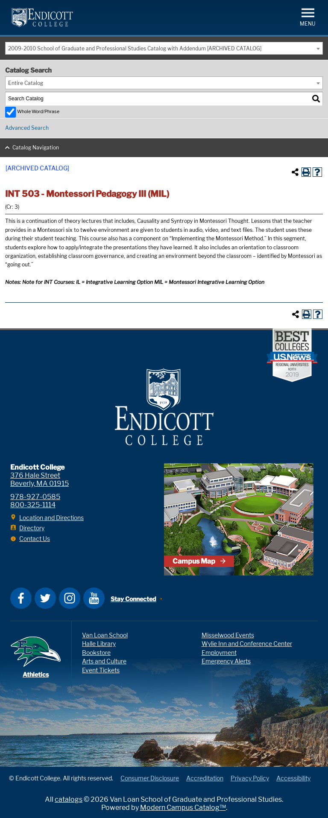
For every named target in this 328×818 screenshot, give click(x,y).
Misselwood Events (228, 635)
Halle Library (99, 643)
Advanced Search (27, 128)
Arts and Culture (104, 661)
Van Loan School (105, 635)
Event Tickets (101, 670)
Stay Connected (133, 598)
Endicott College (42, 17)
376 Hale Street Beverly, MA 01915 (39, 479)
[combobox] (164, 48)
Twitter (45, 598)
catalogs (68, 799)
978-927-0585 (35, 497)
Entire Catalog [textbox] (25, 83)
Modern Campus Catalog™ (183, 807)
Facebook (21, 598)
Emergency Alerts (226, 661)
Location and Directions (51, 517)
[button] (308, 16)
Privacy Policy (250, 778)
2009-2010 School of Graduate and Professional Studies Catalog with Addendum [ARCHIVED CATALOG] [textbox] (134, 48)
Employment (219, 652)
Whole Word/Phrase (38, 111)
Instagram (69, 598)
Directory (31, 528)
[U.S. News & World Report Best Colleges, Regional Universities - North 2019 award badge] (292, 356)
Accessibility (293, 778)
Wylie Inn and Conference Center (247, 643)
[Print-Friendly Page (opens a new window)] (306, 172)
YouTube (94, 598)
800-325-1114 (33, 505)
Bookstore (96, 652)
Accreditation (204, 778)
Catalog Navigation (35, 147)
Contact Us (34, 538)
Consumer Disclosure (149, 778)
